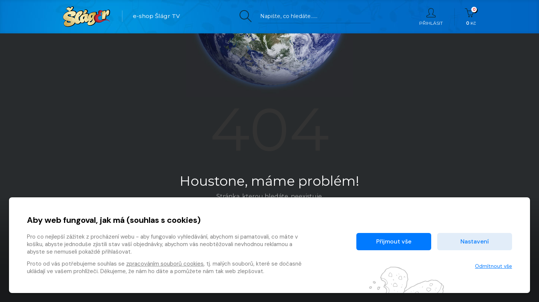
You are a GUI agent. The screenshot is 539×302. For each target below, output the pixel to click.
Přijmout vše (393, 241)
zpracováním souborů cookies (165, 263)
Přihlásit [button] (431, 17)
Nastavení (474, 241)
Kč (471, 17)
